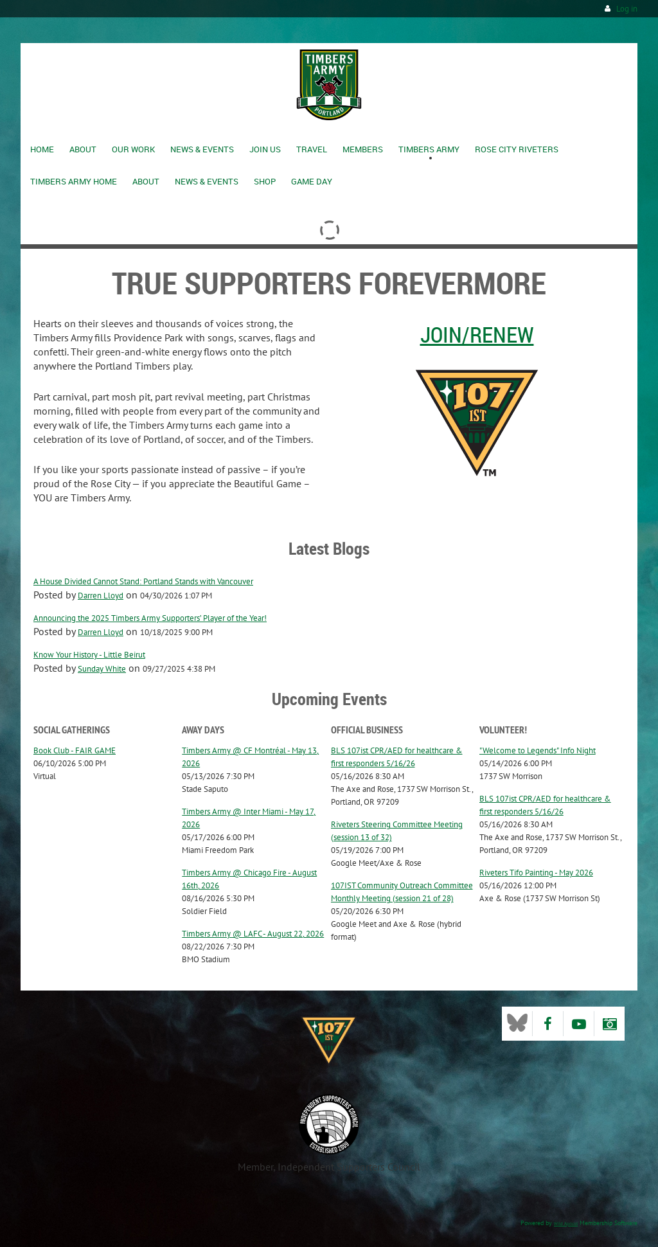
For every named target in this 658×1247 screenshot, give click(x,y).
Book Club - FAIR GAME (74, 750)
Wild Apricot (566, 1223)
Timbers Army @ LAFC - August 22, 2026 (253, 933)
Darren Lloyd (100, 595)
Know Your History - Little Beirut (89, 654)
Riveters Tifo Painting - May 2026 (536, 872)
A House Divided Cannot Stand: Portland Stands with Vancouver (143, 581)
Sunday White (102, 668)
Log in (626, 8)
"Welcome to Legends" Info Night (537, 750)
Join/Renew (477, 334)
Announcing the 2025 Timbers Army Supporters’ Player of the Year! (150, 618)
